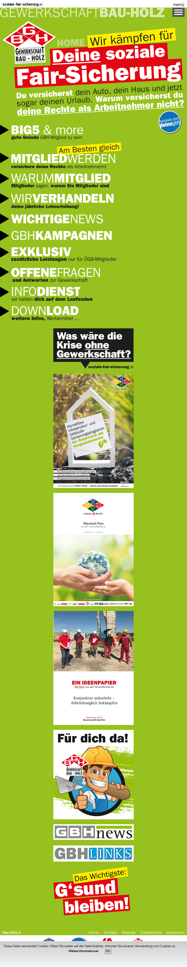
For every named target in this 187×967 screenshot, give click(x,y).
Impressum (175, 932)
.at (22, 4)
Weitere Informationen (83, 951)
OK (107, 951)
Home (93, 932)
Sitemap (129, 932)
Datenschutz (150, 932)
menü (178, 5)
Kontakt (110, 932)
